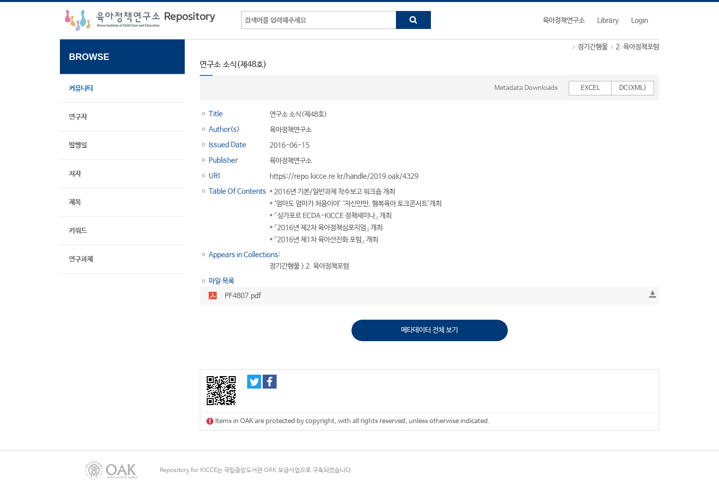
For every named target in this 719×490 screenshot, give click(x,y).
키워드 (78, 231)
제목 (75, 202)
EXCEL (590, 88)
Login (639, 20)
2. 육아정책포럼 (637, 47)
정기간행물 (593, 47)
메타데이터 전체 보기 (429, 330)
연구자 (78, 117)
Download (652, 294)
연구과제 (81, 259)
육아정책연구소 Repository (140, 20)
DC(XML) (633, 88)
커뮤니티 (81, 88)
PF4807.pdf (243, 296)
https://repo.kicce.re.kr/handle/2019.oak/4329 (344, 176)
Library (608, 20)
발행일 (78, 145)
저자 (75, 174)
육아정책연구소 (564, 20)
